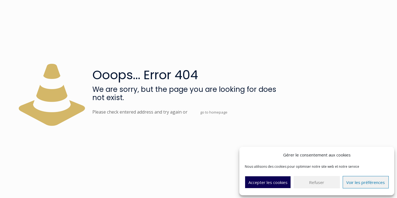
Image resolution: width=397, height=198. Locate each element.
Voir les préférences (365, 182)
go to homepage (213, 112)
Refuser (316, 182)
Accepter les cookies (268, 182)
